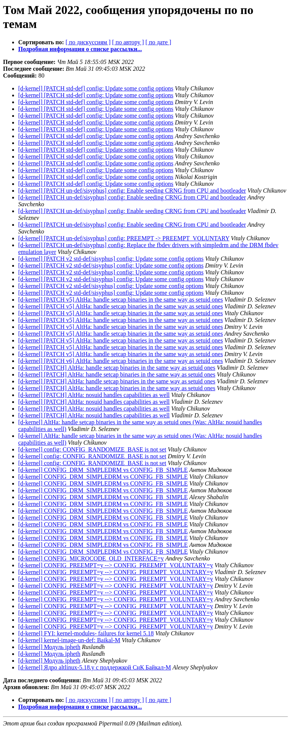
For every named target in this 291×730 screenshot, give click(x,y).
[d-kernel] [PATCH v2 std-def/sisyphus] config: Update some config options (110, 258)
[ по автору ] (128, 42)
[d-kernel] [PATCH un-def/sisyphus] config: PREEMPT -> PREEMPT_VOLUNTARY (123, 238)
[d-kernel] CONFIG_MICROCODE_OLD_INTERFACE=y (91, 558)
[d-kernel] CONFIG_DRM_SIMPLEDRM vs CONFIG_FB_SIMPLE (103, 470)
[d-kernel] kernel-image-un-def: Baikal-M (69, 640)
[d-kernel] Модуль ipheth (49, 647)
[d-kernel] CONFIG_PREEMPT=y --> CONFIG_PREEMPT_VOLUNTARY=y (115, 565)
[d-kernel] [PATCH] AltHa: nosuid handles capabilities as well (94, 395)
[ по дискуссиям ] (88, 42)
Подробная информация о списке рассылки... (80, 49)
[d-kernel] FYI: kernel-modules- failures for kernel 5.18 (86, 633)
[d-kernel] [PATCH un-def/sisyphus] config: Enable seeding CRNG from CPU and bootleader (132, 190)
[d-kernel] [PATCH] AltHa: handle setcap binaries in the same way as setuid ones (116, 367)
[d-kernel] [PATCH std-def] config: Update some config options (96, 88)
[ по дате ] (158, 42)
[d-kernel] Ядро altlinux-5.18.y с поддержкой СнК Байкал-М (94, 667)
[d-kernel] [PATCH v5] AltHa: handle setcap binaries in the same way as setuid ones (120, 299)
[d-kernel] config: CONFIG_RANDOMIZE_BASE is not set (92, 449)
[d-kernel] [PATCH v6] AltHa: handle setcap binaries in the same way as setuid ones (120, 361)
